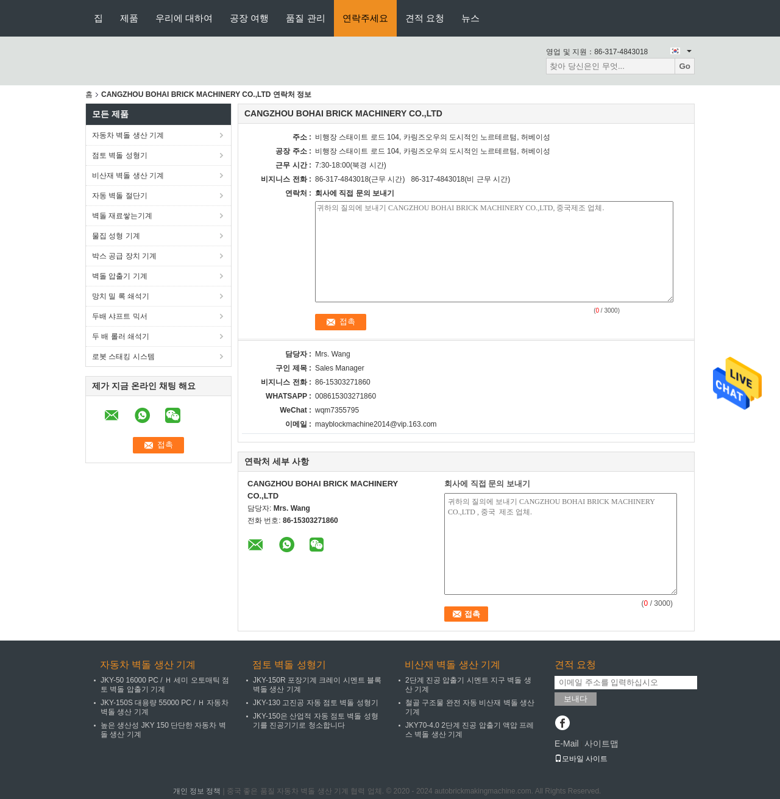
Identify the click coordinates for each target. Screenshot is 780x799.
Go (684, 66)
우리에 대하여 (184, 18)
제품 (129, 18)
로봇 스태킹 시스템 (123, 356)
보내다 (575, 698)
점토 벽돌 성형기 (119, 155)
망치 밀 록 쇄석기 (120, 296)
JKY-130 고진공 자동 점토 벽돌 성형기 (315, 702)
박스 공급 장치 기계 (124, 256)
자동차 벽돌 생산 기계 (128, 135)
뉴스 (470, 18)
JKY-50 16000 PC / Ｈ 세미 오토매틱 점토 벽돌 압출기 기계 (165, 685)
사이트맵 (601, 743)
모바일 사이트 (581, 759)
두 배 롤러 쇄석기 (120, 336)
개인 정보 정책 (197, 791)
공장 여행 (249, 18)
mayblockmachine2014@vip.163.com (376, 424)
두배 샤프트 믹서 (119, 316)
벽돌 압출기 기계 (119, 276)
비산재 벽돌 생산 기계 (128, 175)
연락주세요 (365, 18)
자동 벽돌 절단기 (119, 195)
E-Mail (567, 743)
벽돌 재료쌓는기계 (122, 215)
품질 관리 (305, 18)
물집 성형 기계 (116, 236)
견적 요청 (424, 18)
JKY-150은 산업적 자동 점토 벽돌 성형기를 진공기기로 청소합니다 (315, 721)
